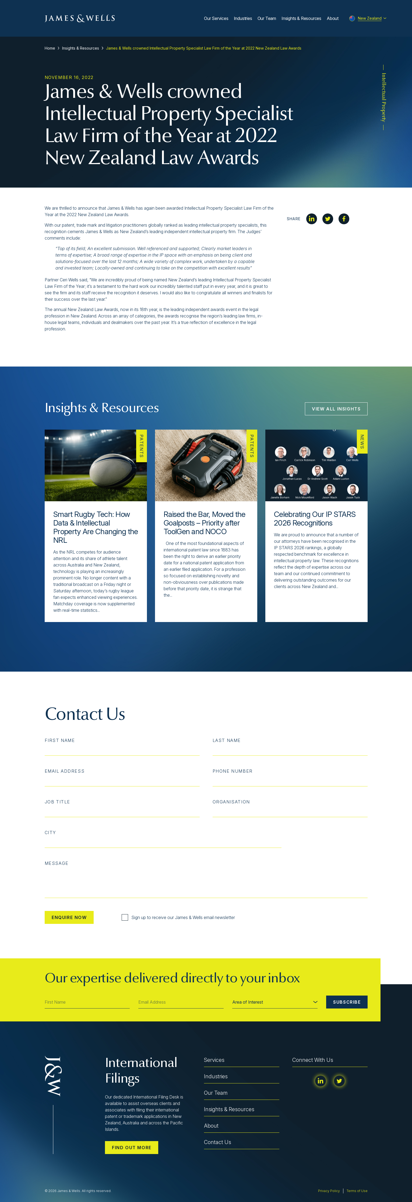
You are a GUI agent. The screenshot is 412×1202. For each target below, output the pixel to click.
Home (50, 48)
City (50, 832)
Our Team (267, 18)
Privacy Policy (329, 1191)
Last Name (227, 740)
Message (57, 863)
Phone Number (233, 771)
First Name (60, 740)
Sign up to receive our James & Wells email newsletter (178, 917)
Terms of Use (357, 1191)
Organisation (231, 801)
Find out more (132, 1147)
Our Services (216, 18)
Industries (243, 18)
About (333, 18)
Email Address (65, 771)
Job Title (57, 801)
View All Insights (336, 409)
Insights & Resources (301, 18)
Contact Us (217, 1142)
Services (214, 1060)
